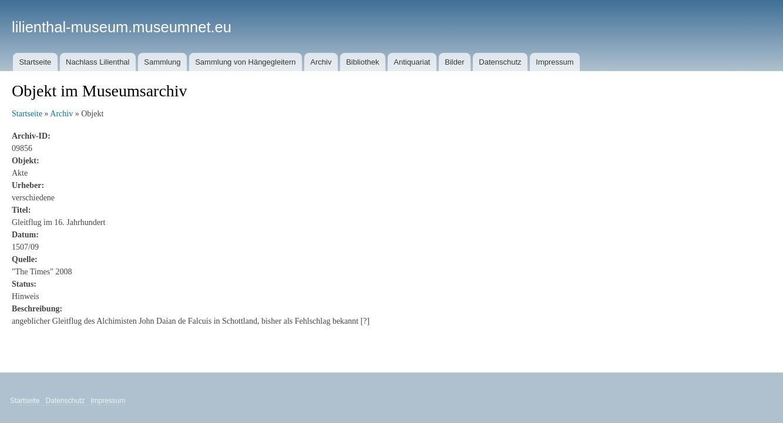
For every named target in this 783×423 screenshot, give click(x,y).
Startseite (35, 62)
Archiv (320, 62)
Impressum (554, 62)
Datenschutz (500, 62)
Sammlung (162, 62)
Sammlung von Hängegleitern (245, 62)
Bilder (454, 62)
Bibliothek (362, 62)
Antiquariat (412, 62)
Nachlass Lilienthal (97, 62)
